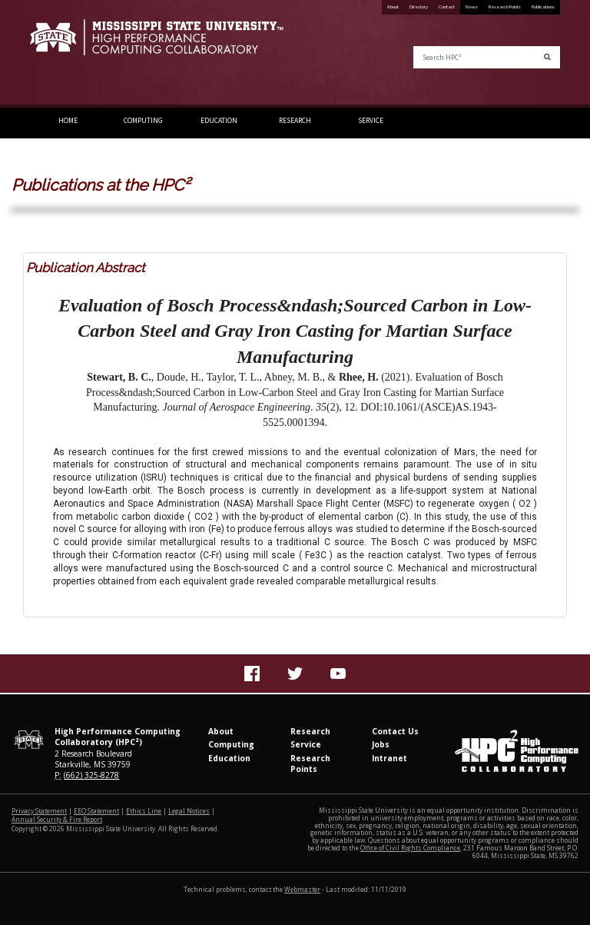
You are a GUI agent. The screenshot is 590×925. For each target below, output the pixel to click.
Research (295, 120)
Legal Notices (189, 811)
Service (370, 120)
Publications (543, 7)
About (393, 7)
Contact (447, 7)
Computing (143, 120)
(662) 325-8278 (91, 775)
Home (68, 120)
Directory (418, 7)
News (472, 7)
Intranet (389, 758)
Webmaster (302, 889)
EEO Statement (96, 811)
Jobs (380, 744)
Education (219, 120)
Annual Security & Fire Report (57, 819)
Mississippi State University (68, 53)
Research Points (505, 7)
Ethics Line (143, 811)
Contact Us (395, 731)
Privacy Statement (39, 811)
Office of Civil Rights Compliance (410, 847)
